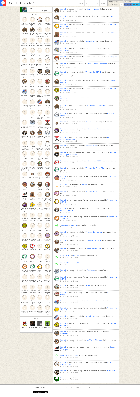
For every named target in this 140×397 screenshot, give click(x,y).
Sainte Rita (65, 263)
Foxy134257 (65, 256)
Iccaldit (31, 8)
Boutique (102, 388)
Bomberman (65, 334)
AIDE (103, 3)
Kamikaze (64, 50)
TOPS (96, 3)
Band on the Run (94, 249)
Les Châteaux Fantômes (97, 64)
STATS (88, 3)
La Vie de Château (94, 340)
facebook (127, 4)
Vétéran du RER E (93, 192)
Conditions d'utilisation (88, 388)
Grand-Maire (91, 316)
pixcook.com (66, 388)
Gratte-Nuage (93, 9)
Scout (88, 285)
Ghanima (64, 225)
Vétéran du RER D (93, 72)
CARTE (80, 3)
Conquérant (90, 41)
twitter (136, 4)
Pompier (113, 57)
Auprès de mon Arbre (96, 105)
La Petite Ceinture (93, 240)
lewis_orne (65, 355)
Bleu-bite (111, 371)
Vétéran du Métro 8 (93, 232)
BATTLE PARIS (21, 3)
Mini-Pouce (90, 122)
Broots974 (65, 185)
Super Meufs (91, 146)
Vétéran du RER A (94, 161)
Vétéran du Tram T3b (94, 168)
